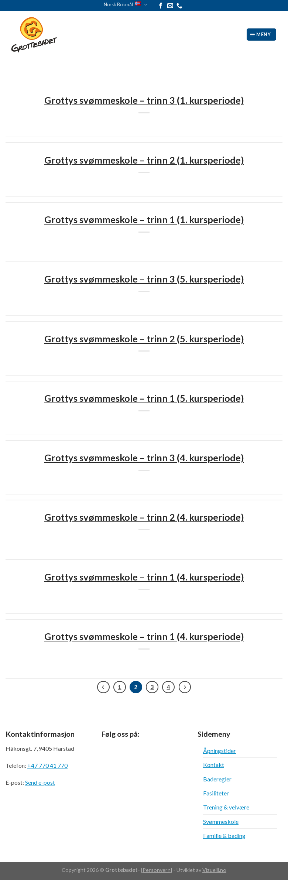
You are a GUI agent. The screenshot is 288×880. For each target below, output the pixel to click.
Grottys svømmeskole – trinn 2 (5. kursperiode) (144, 338)
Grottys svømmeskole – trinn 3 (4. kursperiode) (144, 457)
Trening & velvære (226, 807)
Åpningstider (219, 750)
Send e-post (40, 782)
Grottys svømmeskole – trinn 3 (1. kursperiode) (144, 100)
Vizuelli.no (214, 870)
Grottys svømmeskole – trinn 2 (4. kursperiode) (144, 517)
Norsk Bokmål (125, 4)
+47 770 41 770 (47, 765)
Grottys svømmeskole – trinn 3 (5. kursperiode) (144, 278)
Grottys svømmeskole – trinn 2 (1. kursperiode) (144, 159)
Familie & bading (224, 835)
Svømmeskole (221, 821)
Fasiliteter (216, 793)
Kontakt (213, 764)
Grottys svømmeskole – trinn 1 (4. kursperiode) (144, 576)
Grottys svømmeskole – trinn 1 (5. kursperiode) (144, 398)
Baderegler (217, 779)
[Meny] (262, 34)
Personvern (157, 870)
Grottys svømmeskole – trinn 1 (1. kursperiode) (144, 219)
